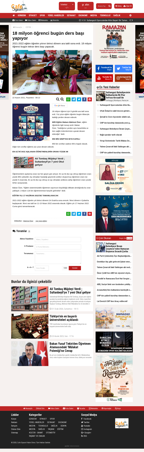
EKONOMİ (83, 15)
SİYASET (33, 15)
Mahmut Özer (28, 221)
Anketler (54, 20)
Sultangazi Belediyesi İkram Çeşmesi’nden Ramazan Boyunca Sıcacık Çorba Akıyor (115, 128)
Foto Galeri (17, 20)
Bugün (121, 238)
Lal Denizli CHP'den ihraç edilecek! (112, 301)
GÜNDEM (22, 15)
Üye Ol (128, 6)
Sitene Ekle (15, 429)
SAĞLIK (116, 15)
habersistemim (74, 446)
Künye (13, 419)
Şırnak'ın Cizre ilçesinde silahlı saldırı (115, 116)
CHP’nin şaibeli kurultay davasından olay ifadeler (115, 152)
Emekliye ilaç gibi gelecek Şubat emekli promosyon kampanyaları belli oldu (115, 261)
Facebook (86, 419)
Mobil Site (40, 408)
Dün (125, 238)
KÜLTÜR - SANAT (36, 432)
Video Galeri (30, 20)
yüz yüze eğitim (41, 221)
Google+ (86, 432)
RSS (84, 436)
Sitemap (14, 432)
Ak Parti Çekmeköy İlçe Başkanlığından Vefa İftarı (115, 256)
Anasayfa (17, 27)
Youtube (85, 426)
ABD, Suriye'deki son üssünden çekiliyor (114, 284)
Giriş (118, 6)
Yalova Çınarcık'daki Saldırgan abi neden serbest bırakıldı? (115, 146)
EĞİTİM (28, 27)
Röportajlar (106, 408)
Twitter (85, 422)
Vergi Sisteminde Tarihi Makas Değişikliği (115, 140)
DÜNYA (63, 426)
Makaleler (43, 20)
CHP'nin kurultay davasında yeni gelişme (115, 122)
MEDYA (93, 15)
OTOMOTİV (50, 432)
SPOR (42, 15)
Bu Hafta (129, 238)
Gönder (74, 268)
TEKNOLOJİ (105, 15)
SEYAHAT (71, 15)
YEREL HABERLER (56, 15)
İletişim (14, 426)
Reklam (14, 422)
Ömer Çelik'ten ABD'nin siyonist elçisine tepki (115, 273)
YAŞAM (51, 429)
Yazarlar (81, 408)
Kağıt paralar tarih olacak (109, 134)
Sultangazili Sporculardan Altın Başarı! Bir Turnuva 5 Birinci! (107, 20)
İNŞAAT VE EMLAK (37, 436)
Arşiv (118, 408)
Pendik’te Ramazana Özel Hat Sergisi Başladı (115, 278)
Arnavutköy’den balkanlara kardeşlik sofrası (115, 290)
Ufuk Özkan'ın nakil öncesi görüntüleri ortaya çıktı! (115, 110)
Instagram (86, 429)
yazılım (67, 446)
